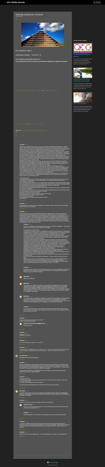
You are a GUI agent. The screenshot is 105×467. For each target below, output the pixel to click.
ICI (41, 59)
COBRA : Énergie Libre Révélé (79, 103)
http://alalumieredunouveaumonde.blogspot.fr (34, 130)
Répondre (22, 200)
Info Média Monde (16, 2)
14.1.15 (26, 432)
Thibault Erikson (28, 404)
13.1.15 (34, 404)
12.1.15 (26, 340)
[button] (16, 19)
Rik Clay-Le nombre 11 (21, 124)
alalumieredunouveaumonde (51, 90)
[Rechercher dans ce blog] (94, 2)
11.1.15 (26, 144)
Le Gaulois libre (24, 355)
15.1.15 (30, 412)
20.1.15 (30, 306)
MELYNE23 (26, 276)
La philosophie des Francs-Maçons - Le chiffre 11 (29, 90)
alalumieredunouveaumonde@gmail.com (34, 323)
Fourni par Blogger (52, 462)
